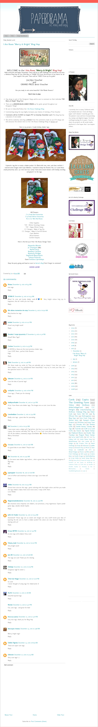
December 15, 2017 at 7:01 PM (23, 379)
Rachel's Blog (39, 263)
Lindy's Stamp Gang (86, 439)
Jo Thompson (33, 247)
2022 (73, 334)
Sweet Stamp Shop (87, 458)
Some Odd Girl (82, 414)
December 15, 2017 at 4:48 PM (21, 362)
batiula (10, 322)
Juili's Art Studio (13, 515)
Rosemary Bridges (34, 253)
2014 (73, 371)
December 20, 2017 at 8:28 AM (23, 555)
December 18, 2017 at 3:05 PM (33, 501)
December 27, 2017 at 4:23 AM (23, 655)
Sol (9, 426)
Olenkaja (10, 567)
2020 (73, 340)
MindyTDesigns (73, 452)
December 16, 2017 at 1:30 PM (28, 402)
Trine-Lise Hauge (13, 579)
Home (6, 36)
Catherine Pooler (73, 464)
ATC (90, 450)
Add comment (8, 665)
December (76, 351)
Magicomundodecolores (15, 501)
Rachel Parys (34, 249)
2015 (72, 368)
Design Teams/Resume (22, 36)
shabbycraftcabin (13, 402)
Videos (71, 405)
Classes (78, 431)
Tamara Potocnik (34, 257)
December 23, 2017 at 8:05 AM (28, 643)
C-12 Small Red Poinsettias (34, 214)
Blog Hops (72, 418)
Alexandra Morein (34, 246)
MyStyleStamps (73, 441)
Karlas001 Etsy (79, 447)
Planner (82, 452)
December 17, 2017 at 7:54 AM (26, 414)
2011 (72, 380)
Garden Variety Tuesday (84, 426)
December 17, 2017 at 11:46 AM (23, 445)
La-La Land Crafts (77, 437)
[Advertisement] (78, 505)
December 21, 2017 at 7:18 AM (21, 593)
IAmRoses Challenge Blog (77, 412)
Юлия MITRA (12, 531)
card (70, 460)
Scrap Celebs (75, 458)
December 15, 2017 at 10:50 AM (38, 310)
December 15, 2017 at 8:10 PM (24, 390)
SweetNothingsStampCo (75, 471)
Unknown (11, 379)
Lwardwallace (12, 414)
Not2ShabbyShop (90, 456)
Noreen (10, 605)
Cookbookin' (81, 450)
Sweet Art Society (85, 460)
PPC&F (87, 447)
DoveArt (91, 464)
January (75, 362)
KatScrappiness (86, 416)
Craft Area (83, 464)
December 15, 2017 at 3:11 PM (36, 334)
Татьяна (10, 445)
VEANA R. (11, 296)
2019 (73, 343)
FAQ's (12, 36)
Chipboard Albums (77, 433)
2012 (72, 377)
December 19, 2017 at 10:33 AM (28, 515)
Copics (85, 399)
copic (84, 471)
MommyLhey (72, 468)
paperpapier (11, 473)
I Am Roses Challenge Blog (35, 109)
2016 (73, 366)
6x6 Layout (80, 462)
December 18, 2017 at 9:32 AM (21, 485)
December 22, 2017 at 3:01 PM (28, 617)
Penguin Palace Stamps (87, 435)
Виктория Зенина (14, 629)
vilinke (10, 485)
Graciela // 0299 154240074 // (17, 334)
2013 (72, 374)
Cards (72, 399)
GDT (88, 437)
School (87, 468)
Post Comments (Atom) (38, 721)
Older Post (60, 715)
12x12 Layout (85, 441)
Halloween (86, 445)
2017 (72, 348)
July (74, 359)
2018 (72, 345)
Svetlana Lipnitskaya (36, 259)
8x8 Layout (84, 454)
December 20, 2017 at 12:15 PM (23, 567)
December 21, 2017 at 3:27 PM (22, 605)
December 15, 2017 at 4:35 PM (22, 346)
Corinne (10, 346)
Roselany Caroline (34, 251)
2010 (73, 383)
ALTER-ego (89, 462)
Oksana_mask (12, 543)
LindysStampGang (85, 410)
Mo (9, 456)
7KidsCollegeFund (76, 407)
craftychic (11, 390)
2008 (73, 389)
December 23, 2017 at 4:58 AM (30, 629)
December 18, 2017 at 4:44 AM (20, 456)
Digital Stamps (90, 431)
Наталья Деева (13, 617)
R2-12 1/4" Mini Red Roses (34, 219)
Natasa (10, 284)
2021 (72, 337)
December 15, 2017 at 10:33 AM (24, 296)
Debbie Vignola (13, 643)
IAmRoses (85, 405)
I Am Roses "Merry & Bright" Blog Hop (79, 354)
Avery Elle (76, 460)
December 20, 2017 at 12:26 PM (29, 579)
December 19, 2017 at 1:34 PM (27, 531)
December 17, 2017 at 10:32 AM (20, 426)
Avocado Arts (81, 424)
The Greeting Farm (79, 402)
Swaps (78, 445)
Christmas (80, 422)
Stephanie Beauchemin (34, 255)
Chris (9, 362)
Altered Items (73, 420)
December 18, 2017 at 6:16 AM (25, 473)
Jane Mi (10, 555)
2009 (73, 386)
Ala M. (10, 593)
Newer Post (8, 715)
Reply (9, 290)
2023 (73, 331)
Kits (91, 466)
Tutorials (78, 429)
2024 (73, 328)
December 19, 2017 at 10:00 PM (27, 543)
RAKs (87, 452)
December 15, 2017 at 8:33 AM (22, 284)
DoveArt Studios (73, 466)
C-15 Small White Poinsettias (34, 216)
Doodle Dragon (79, 456)
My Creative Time (82, 443)
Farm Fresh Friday (86, 418)
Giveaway (84, 466)
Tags (70, 429)
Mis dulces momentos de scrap (18, 310)
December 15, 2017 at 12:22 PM (22, 322)
